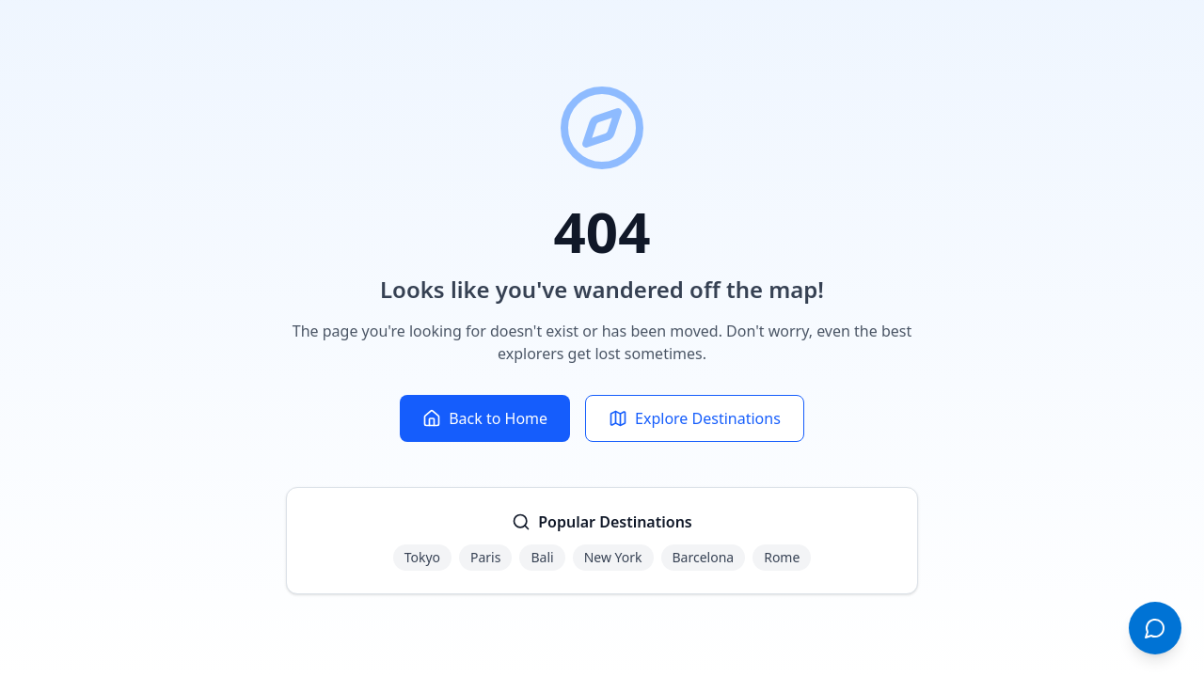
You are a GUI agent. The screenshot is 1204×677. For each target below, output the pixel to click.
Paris (485, 557)
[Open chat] (1155, 628)
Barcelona (704, 557)
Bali (542, 557)
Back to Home (484, 418)
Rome (782, 557)
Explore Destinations (695, 418)
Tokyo (422, 557)
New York (613, 557)
